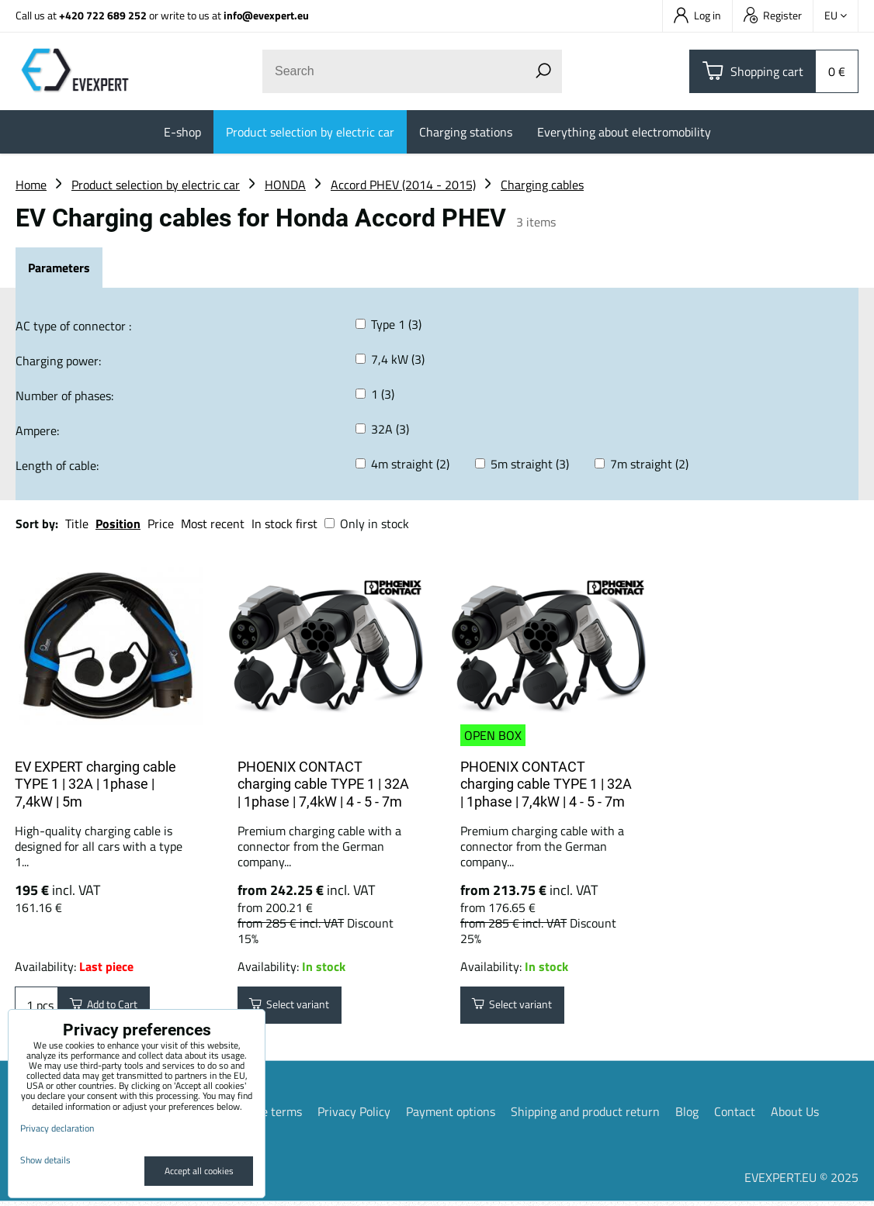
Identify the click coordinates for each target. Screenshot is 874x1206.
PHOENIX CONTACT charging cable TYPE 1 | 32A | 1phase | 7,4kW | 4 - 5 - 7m (323, 784)
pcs (36, 1007)
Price (160, 523)
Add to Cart (111, 1007)
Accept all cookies (199, 1170)
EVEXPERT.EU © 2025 (801, 1182)
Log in (697, 15)
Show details (45, 1160)
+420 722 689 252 (103, 15)
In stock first (284, 523)
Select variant (298, 1007)
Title (76, 523)
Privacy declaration (57, 1128)
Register (773, 15)
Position (117, 523)
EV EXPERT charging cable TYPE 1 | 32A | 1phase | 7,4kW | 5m (95, 784)
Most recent (213, 523)
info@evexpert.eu (266, 15)
